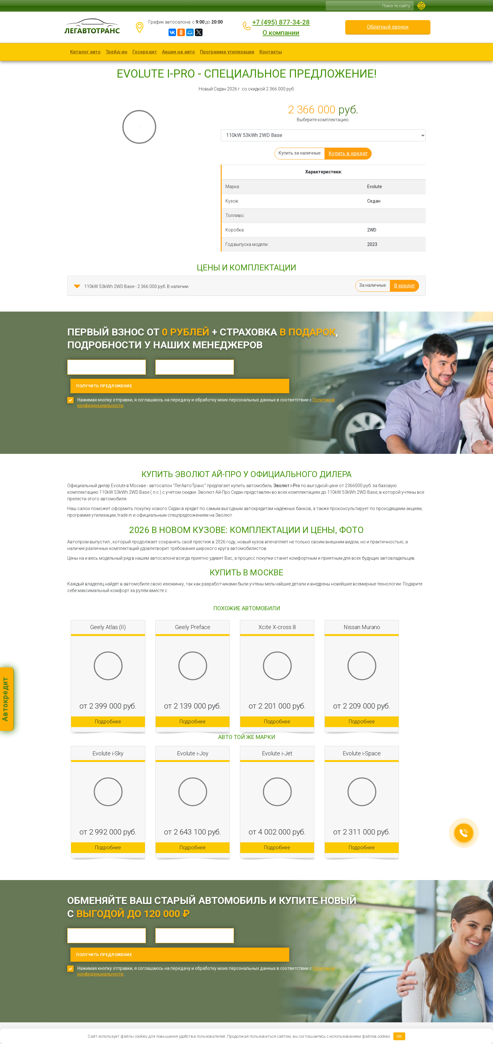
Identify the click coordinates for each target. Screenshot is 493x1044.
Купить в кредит (348, 153)
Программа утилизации (227, 52)
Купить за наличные (300, 152)
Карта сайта (181, 1020)
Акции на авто (178, 52)
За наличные (372, 285)
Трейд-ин (116, 52)
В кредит (404, 286)
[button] (77, 286)
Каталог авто (85, 52)
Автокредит (5, 699)
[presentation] (115, 417)
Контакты (270, 52)
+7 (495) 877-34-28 (281, 22)
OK (399, 1036)
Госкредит (144, 52)
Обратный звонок (388, 27)
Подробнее (108, 703)
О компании (281, 32)
